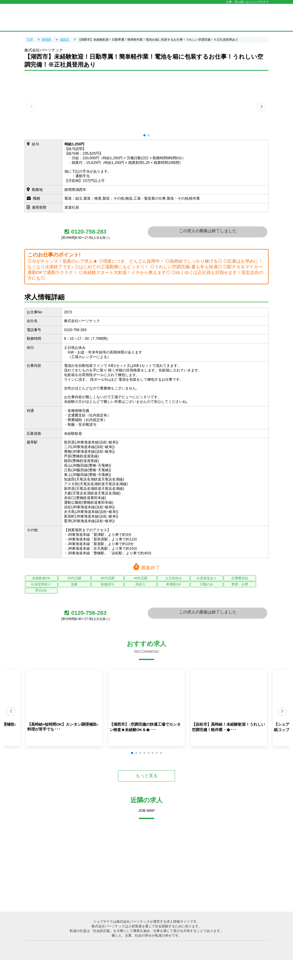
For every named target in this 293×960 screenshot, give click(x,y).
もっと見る (147, 775)
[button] (144, 135)
